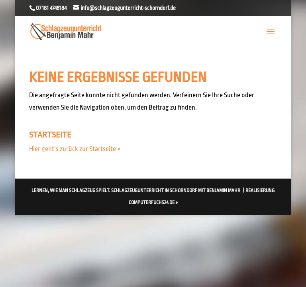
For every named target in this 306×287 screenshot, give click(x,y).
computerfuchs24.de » (153, 202)
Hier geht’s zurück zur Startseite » (75, 149)
